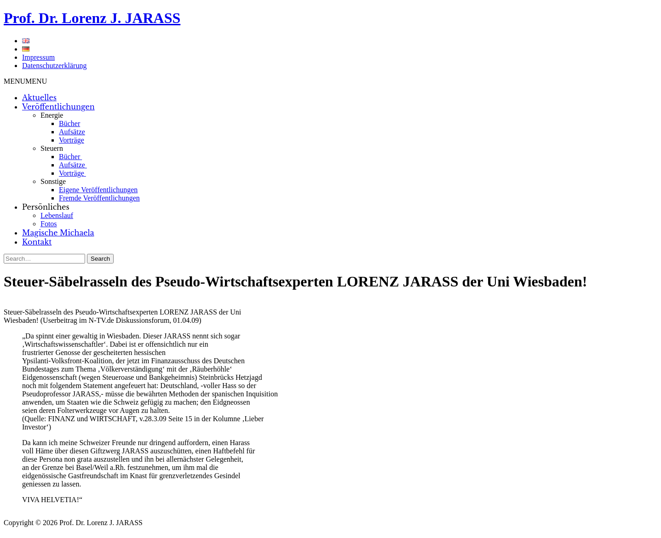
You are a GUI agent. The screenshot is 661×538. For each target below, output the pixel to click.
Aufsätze (72, 132)
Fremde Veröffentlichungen (99, 198)
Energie (51, 115)
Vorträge (71, 140)
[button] (25, 81)
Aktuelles (39, 97)
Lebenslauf (56, 215)
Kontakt (37, 241)
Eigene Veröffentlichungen (98, 190)
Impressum (38, 57)
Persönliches (45, 207)
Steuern (51, 148)
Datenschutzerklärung (54, 65)
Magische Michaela (58, 232)
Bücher (69, 123)
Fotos (48, 224)
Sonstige (53, 181)
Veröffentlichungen (58, 106)
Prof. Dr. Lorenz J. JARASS (92, 18)
